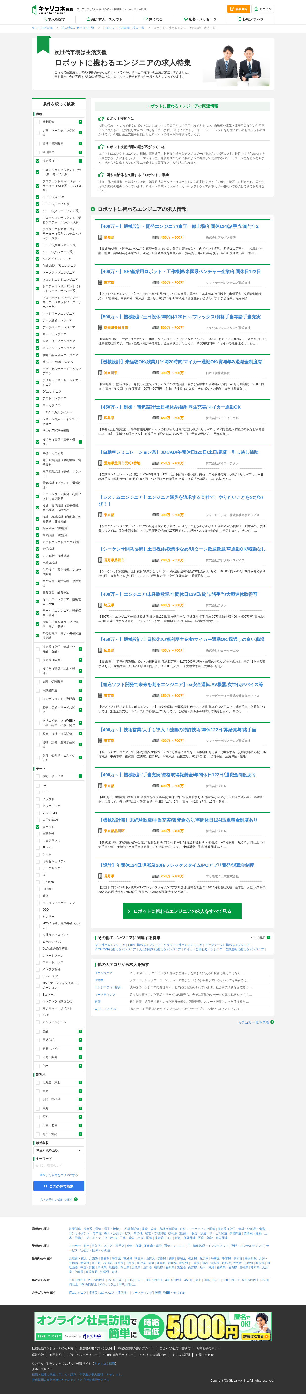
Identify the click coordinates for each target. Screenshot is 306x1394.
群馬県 (203, 1258)
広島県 (135, 1267)
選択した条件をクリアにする (59, 1175)
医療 (98, 1001)
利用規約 (56, 1354)
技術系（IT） (163, 1238)
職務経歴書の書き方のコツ (136, 1348)
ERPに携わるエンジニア (144, 945)
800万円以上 (127, 1284)
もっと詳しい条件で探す (56, 1199)
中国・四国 (87, 1267)
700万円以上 (88, 1284)
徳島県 (158, 1267)
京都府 (226, 1263)
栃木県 (192, 1258)
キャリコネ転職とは (152, 1354)
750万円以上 (108, 1284)
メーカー (75, 1246)
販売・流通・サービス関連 (209, 1233)
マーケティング (105, 994)
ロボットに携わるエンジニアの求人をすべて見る (182, 911)
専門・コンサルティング (247, 1246)
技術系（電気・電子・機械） (102, 1229)
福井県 (118, 1263)
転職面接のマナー (208, 1348)
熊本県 (255, 1267)
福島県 (161, 1258)
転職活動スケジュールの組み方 (52, 1348)
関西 (205, 1263)
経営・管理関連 (155, 1233)
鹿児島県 (92, 1272)
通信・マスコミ (174, 1246)
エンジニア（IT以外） (109, 987)
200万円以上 (96, 1280)
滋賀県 (214, 1263)
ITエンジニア (103, 973)
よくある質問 (181, 1354)
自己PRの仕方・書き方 (175, 1348)
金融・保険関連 (185, 1238)
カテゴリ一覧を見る (253, 1022)
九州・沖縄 (206, 1267)
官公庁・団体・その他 (95, 1250)
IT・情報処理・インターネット (208, 1246)
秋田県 (138, 1258)
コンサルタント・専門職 (85, 1233)
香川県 (170, 1267)
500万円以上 (212, 1280)
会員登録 (238, 9)
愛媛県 (181, 1267)
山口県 (147, 1267)
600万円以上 (250, 1280)
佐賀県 (232, 1267)
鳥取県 (102, 1267)
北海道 (93, 1258)
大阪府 (237, 1263)
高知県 (192, 1267)
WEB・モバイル (105, 1009)
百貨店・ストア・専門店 (108, 1246)
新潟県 (84, 1263)
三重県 (195, 1263)
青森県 (105, 1258)
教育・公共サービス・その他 (123, 1233)
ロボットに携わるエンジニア (203, 949)
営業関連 (75, 1229)
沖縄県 (104, 1272)
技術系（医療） (178, 1233)
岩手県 (116, 1258)
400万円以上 (173, 1280)
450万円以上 (192, 1280)
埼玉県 (215, 1258)
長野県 (141, 1263)
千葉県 (226, 1258)
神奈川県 (251, 1258)
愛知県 (183, 1263)
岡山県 (124, 1267)
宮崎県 (78, 1272)
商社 (86, 1246)
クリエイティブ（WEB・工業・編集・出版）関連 (119, 1238)
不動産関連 (131, 1229)
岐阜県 (161, 1263)
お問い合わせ (205, 1354)
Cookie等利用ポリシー (118, 1354)
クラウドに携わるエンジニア (183, 945)
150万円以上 (77, 1280)
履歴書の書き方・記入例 (95, 1348)
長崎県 (244, 1267)
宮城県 (127, 1258)
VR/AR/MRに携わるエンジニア (115, 949)
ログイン (262, 9)
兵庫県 (248, 1263)
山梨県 (130, 1263)
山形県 (150, 1258)
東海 (151, 1263)
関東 (172, 1258)
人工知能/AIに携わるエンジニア (160, 949)
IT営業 (99, 980)
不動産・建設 (153, 1246)
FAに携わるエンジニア (110, 945)
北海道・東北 (78, 1258)
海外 (114, 1272)
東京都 (238, 1258)
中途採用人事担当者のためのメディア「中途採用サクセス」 (72, 1380)
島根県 (113, 1267)
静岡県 (172, 1263)
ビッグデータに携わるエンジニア (227, 945)
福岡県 (221, 1267)
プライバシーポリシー (82, 1354)
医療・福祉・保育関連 (213, 1238)
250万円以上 (116, 1280)
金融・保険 (134, 1246)
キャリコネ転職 (52, 10)
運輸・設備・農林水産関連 (159, 1229)
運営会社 (38, 1354)
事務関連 (235, 1233)
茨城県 (181, 1258)
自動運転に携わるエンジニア (244, 949)
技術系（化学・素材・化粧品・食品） (243, 1229)
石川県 (107, 1263)
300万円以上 (135, 1280)
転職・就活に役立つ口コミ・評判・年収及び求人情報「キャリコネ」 (78, 1374)
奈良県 (260, 1263)
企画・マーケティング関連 (197, 1229)
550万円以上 (231, 1280)
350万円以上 (154, 1280)
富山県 (96, 1263)
